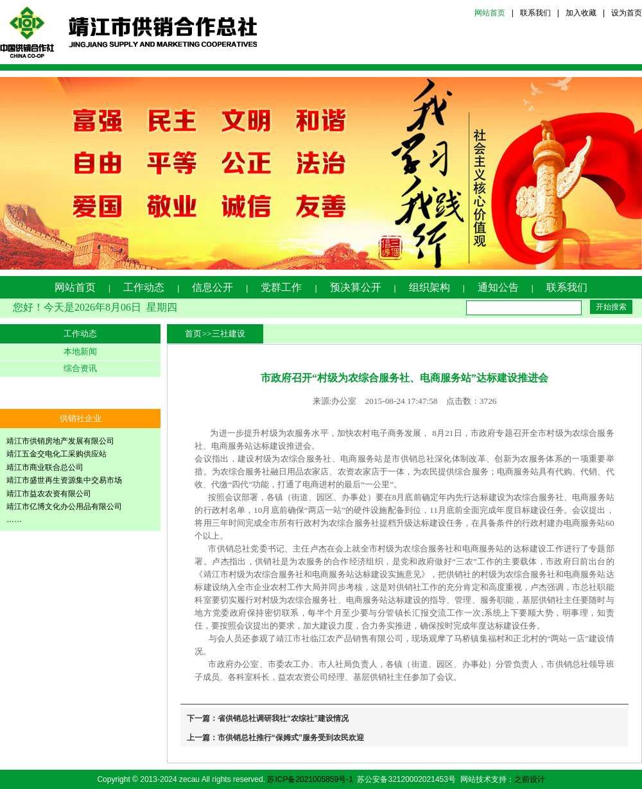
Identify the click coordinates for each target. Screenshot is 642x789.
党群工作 (281, 287)
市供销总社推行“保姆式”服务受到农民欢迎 (291, 737)
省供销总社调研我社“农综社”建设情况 (283, 718)
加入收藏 (581, 12)
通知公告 (498, 287)
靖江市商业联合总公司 (44, 467)
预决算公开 (355, 287)
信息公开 (212, 287)
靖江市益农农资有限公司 (48, 493)
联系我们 (535, 12)
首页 (193, 333)
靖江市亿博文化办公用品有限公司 (64, 506)
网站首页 (489, 12)
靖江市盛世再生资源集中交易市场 (64, 480)
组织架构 (429, 287)
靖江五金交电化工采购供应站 (56, 453)
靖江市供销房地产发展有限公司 (60, 441)
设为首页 (626, 12)
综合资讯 (80, 368)
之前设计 (529, 779)
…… (14, 519)
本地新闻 (80, 351)
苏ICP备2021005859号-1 (309, 779)
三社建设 (228, 333)
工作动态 (143, 287)
